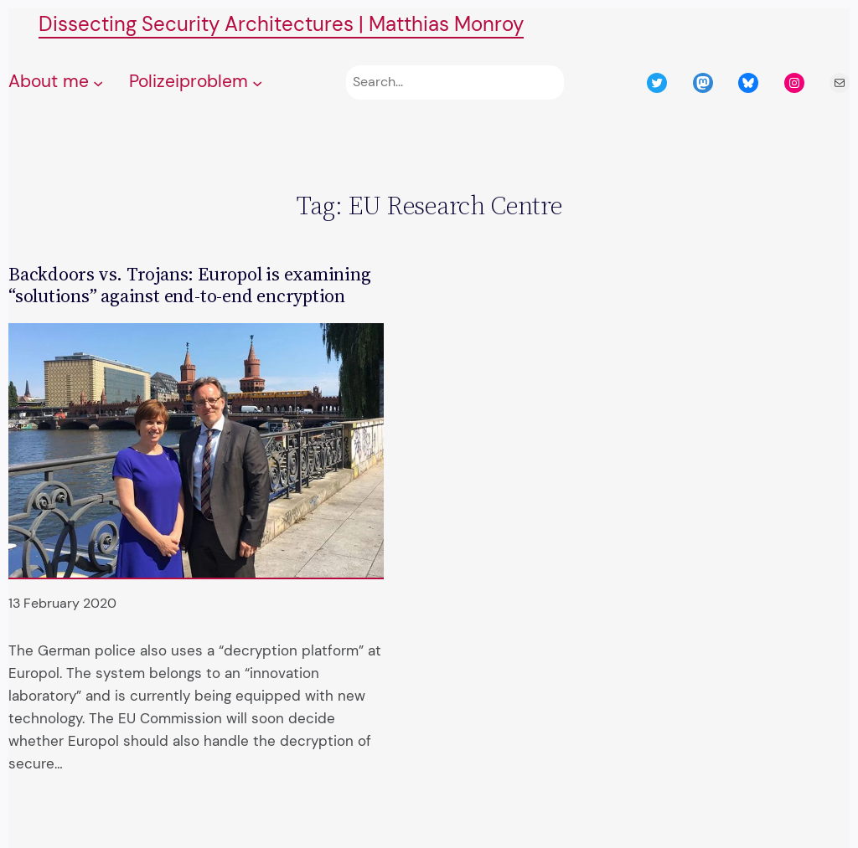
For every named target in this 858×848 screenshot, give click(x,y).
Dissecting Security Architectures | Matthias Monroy (281, 24)
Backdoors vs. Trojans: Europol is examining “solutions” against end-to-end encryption (189, 285)
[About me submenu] (98, 83)
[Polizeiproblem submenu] (257, 83)
